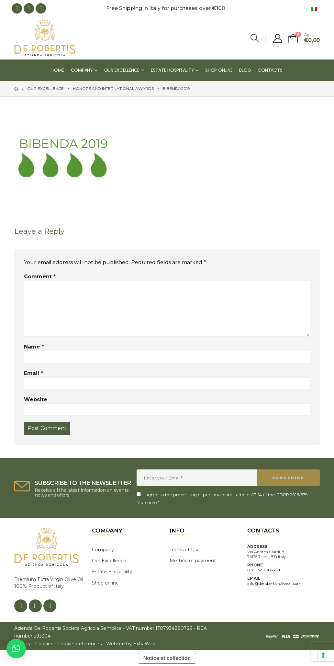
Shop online (218, 70)
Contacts (270, 70)
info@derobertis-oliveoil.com (274, 583)
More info (147, 502)
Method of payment (193, 561)
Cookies (44, 644)
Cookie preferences (79, 644)
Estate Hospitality (172, 70)
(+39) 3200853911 (263, 569)
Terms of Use (185, 550)
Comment (40, 277)
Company (82, 70)
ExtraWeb (144, 644)
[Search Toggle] (255, 38)
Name (34, 347)
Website (35, 399)
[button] (16, 648)
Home (57, 70)
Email (33, 373)
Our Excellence (122, 70)
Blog (245, 70)
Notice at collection (167, 658)
